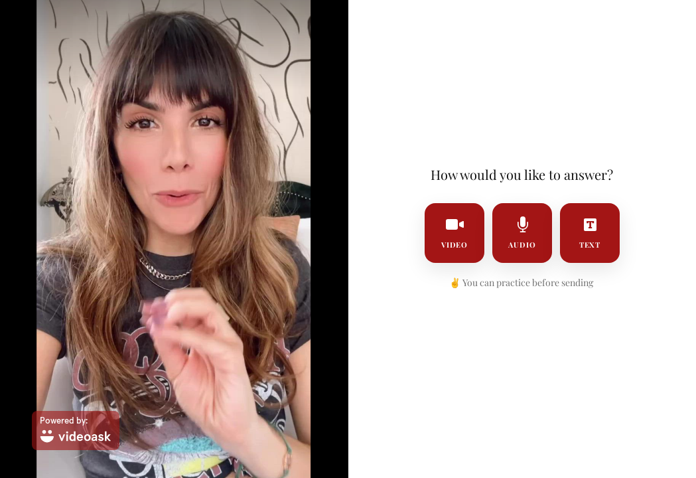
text (589, 233)
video (454, 233)
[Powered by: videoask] (75, 430)
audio (522, 233)
